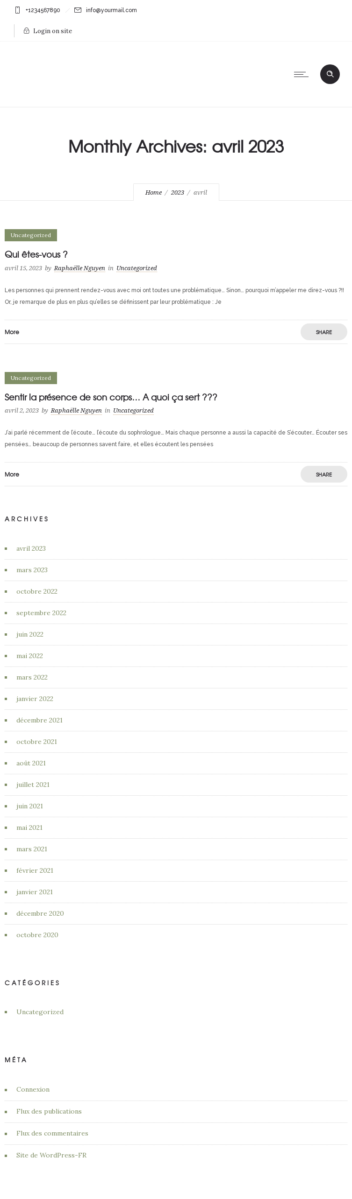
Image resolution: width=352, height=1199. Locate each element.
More (12, 332)
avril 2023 (31, 548)
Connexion (33, 1089)
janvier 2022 (34, 698)
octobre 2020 (37, 935)
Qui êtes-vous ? (36, 254)
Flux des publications (49, 1111)
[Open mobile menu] (303, 74)
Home (153, 192)
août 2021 (31, 763)
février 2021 (34, 870)
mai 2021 (29, 827)
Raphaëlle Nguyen (79, 268)
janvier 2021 (34, 892)
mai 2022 (29, 656)
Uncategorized (40, 1012)
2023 (177, 192)
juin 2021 (29, 806)
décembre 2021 (39, 720)
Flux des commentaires (52, 1133)
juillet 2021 (33, 784)
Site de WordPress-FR (51, 1155)
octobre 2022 (36, 591)
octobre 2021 (36, 741)
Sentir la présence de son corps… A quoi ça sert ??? (111, 397)
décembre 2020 (40, 913)
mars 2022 (32, 677)
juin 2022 (29, 634)
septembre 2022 (41, 613)
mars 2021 (31, 849)
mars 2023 (32, 570)
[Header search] (330, 73)
